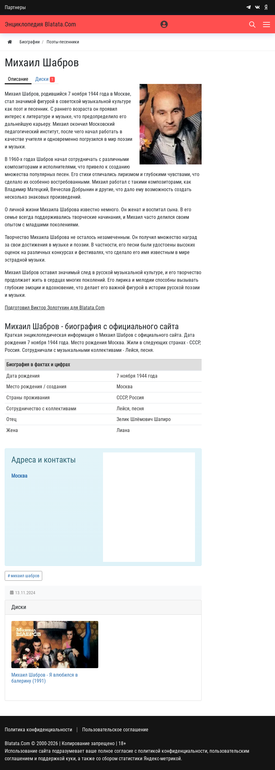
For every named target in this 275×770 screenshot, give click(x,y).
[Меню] (267, 24)
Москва (19, 476)
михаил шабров (25, 575)
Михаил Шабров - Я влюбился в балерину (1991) (44, 678)
